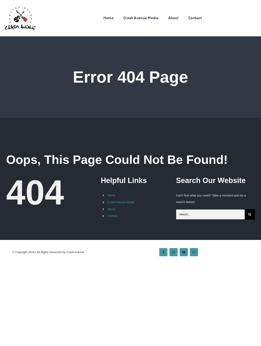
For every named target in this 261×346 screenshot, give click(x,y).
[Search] (250, 214)
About (111, 209)
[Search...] (210, 214)
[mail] (194, 252)
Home (111, 195)
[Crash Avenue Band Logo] (20, 3)
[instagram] (173, 252)
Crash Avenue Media (121, 202)
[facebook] (163, 252)
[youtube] (184, 252)
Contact (112, 215)
